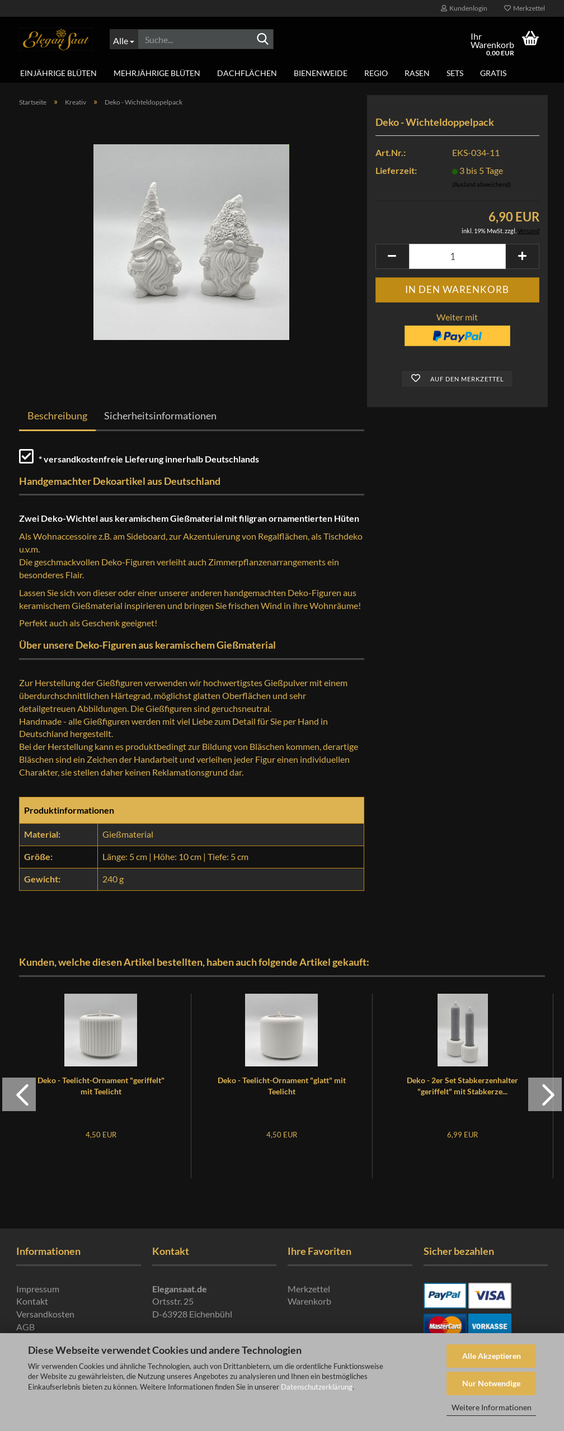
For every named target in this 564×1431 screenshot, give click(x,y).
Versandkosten (45, 1314)
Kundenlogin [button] (464, 8)
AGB (25, 1326)
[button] (392, 256)
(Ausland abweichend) (481, 184)
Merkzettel (524, 8)
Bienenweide (320, 73)
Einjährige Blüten (58, 73)
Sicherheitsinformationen (160, 415)
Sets (454, 73)
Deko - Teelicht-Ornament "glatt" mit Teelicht (282, 1085)
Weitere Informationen (492, 1407)
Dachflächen (247, 73)
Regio (376, 73)
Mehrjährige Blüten (157, 73)
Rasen (417, 73)
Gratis (493, 73)
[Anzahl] (457, 256)
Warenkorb (309, 1301)
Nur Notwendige (491, 1383)
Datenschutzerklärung (316, 1386)
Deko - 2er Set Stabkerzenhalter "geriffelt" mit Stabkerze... (462, 1085)
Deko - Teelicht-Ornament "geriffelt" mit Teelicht (100, 1085)
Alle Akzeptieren (491, 1356)
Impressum (37, 1288)
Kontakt (32, 1301)
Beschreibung (57, 415)
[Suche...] (124, 39)
